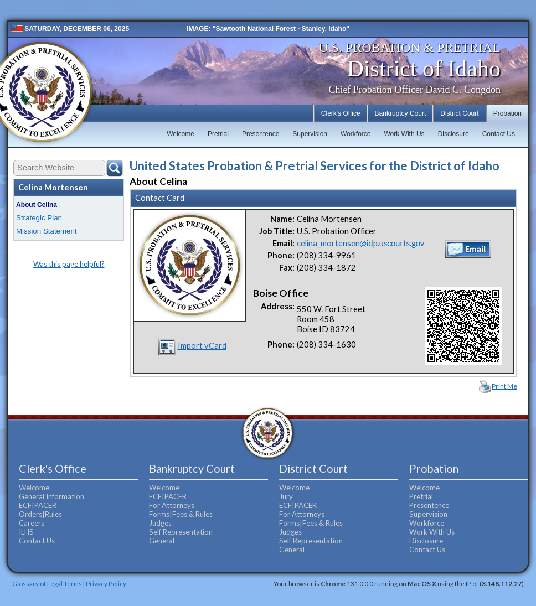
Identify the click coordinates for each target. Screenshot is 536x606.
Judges (160, 523)
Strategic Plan (39, 218)
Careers (31, 523)
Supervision (309, 134)
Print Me (504, 386)
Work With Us (404, 134)
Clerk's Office (340, 113)
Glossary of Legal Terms (47, 583)
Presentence (260, 134)
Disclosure (453, 134)
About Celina (36, 205)
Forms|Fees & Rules (181, 514)
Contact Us (498, 134)
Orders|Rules (40, 514)
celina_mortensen (361, 243)
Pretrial (218, 134)
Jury (286, 496)
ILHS (26, 531)
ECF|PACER (37, 505)
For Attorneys (171, 505)
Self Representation (181, 531)
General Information (51, 496)
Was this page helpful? (69, 264)
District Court (459, 113)
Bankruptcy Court (400, 113)
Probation (507, 113)
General (161, 540)
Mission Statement (46, 231)
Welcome (180, 134)
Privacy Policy (106, 583)
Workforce (355, 134)
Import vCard (202, 345)
